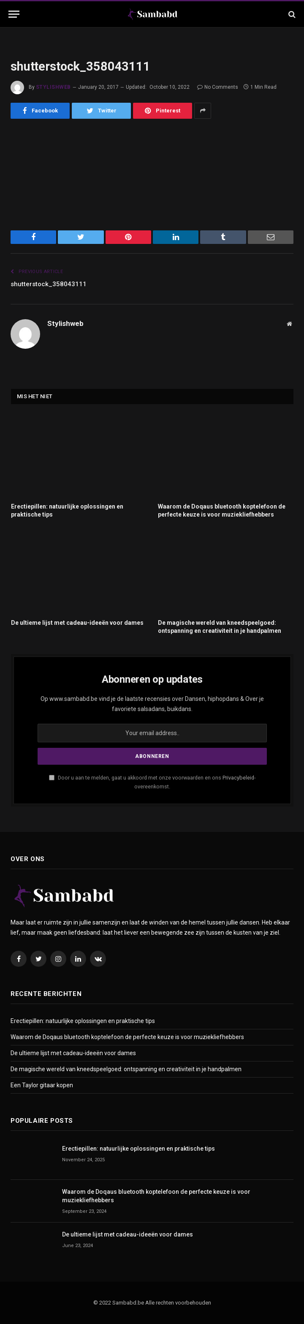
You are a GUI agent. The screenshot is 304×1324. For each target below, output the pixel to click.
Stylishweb (53, 87)
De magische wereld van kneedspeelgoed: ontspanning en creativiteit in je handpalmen (219, 626)
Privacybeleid (238, 777)
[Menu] (13, 14)
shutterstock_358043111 (49, 284)
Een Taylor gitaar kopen (42, 1085)
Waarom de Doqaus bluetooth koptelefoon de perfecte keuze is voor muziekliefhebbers (221, 510)
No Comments (217, 87)
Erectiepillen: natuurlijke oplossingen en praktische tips (67, 510)
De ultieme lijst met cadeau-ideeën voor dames (77, 622)
